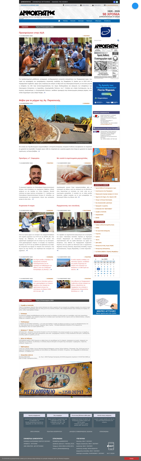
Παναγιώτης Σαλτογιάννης (103, 248)
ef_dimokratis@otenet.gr (112, 5)
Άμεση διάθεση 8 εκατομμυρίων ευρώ (106, 188)
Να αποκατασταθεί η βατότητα (104, 203)
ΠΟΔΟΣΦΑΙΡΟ (99, 214)
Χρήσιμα (56, 24)
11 (101, 269)
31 (98, 275)
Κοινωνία (72, 21)
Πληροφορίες (71, 24)
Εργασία (33, 24)
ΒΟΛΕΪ (97, 217)
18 (101, 271)
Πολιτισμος (87, 210)
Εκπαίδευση (107, 21)
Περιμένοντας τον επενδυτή (68, 206)
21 (110, 271)
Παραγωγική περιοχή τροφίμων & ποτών (107, 194)
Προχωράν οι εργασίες (102, 206)
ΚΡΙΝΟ (97, 227)
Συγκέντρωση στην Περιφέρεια (104, 191)
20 (107, 271)
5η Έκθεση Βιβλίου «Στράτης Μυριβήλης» (107, 251)
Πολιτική (65, 21)
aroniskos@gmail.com (106, 124)
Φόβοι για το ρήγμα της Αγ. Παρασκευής (39, 100)
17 (98, 271)
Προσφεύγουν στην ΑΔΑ (31, 33)
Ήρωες (97, 239)
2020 (95, 261)
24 (98, 273)
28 (110, 273)
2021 (98, 261)
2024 (107, 261)
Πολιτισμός (89, 21)
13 (107, 269)
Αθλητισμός (98, 21)
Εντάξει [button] (131, 458)
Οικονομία (81, 21)
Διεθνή (63, 24)
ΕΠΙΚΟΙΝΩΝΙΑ (104, 431)
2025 (110, 261)
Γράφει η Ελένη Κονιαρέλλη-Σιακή (105, 225)
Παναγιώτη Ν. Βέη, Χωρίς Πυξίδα (104, 245)
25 (101, 273)
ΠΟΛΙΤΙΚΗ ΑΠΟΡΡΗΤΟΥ (54, 431)
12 (104, 269)
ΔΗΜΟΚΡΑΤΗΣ (26, 2)
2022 (101, 261)
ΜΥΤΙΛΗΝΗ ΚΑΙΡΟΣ (106, 288)
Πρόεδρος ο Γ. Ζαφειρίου (29, 158)
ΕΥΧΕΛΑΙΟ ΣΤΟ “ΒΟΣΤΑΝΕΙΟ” (104, 208)
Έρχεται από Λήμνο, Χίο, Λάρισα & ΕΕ (106, 197)
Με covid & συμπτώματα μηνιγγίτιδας (72, 158)
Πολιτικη (87, 35)
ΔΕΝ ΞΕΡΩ (99, 242)
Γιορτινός (98, 233)
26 (104, 273)
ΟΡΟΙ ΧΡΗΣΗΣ (34, 431)
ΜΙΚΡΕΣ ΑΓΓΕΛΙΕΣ (106, 310)
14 (110, 269)
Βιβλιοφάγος (42, 24)
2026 (113, 261)
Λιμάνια (98, 236)
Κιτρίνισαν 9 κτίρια (27, 206)
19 (104, 271)
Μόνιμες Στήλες (24, 24)
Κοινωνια (86, 103)
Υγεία (49, 24)
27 (107, 273)
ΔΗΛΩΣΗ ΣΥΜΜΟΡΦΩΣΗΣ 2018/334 (81, 431)
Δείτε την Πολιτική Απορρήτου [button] (61, 458)
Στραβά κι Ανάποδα (101, 211)
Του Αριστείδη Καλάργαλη (103, 230)
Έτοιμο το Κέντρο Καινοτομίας (104, 200)
